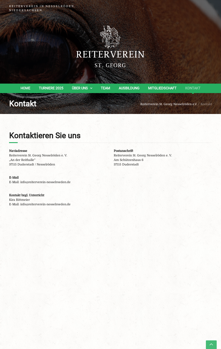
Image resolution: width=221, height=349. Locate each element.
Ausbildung (129, 88)
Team (105, 88)
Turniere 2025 (51, 88)
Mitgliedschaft (162, 88)
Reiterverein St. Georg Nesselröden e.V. (168, 104)
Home (25, 88)
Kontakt (192, 88)
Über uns (80, 88)
